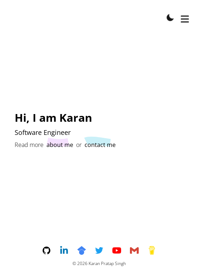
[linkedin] (68, 250)
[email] (138, 250)
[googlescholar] (86, 250)
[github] (51, 250)
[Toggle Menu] (185, 17)
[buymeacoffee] (151, 250)
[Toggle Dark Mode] (170, 17)
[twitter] (103, 250)
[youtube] (121, 250)
